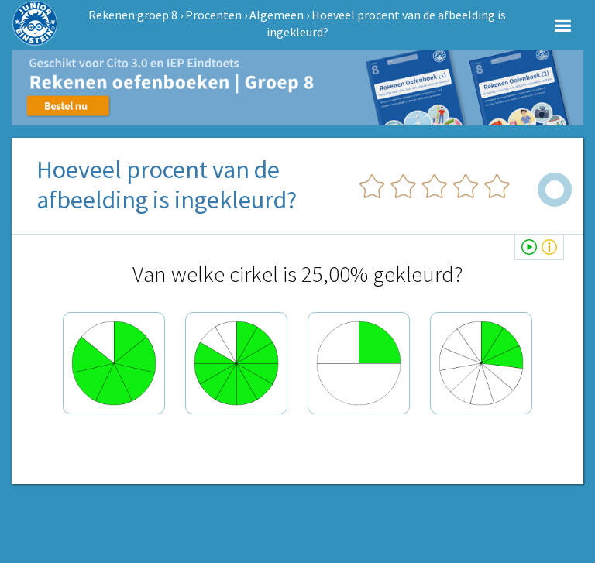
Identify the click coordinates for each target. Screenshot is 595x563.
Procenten (213, 14)
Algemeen (276, 14)
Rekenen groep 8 (132, 14)
